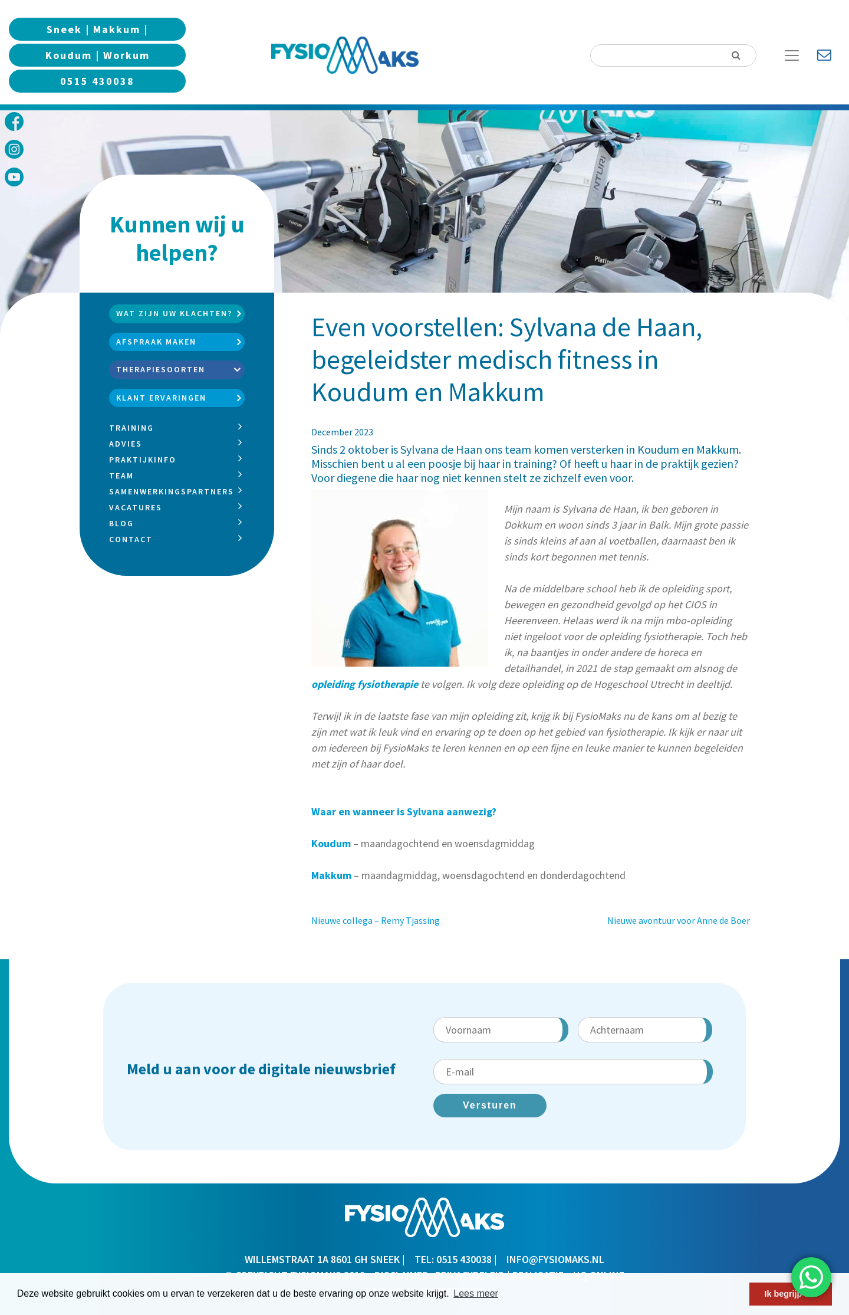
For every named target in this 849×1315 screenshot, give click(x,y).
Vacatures (135, 507)
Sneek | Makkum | (97, 29)
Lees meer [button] (475, 1293)
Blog (121, 523)
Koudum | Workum (97, 55)
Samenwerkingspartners (171, 491)
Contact (131, 539)
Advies (125, 443)
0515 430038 (97, 81)
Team (121, 475)
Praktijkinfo (142, 459)
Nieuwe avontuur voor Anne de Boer (678, 920)
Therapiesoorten (160, 369)
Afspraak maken (156, 341)
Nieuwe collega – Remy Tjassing (375, 920)
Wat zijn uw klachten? (174, 313)
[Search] (673, 55)
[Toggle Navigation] (796, 55)
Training (131, 427)
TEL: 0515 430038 (453, 1259)
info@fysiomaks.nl (555, 1259)
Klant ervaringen (161, 397)
